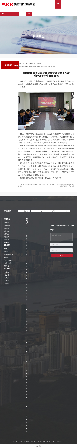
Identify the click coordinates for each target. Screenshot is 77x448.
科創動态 (6, 283)
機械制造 (6, 257)
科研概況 (6, 272)
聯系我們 (6, 237)
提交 (61, 255)
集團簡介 (6, 222)
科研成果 (6, 280)
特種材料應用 (8, 260)
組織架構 (6, 228)
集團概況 (7, 219)
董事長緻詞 (7, 225)
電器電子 (6, 251)
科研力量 (6, 275)
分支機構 (6, 242)
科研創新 (7, 268)
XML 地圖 (38, 446)
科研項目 (6, 278)
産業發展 (7, 245)
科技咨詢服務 (8, 263)
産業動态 (6, 266)
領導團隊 (6, 231)
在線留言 (6, 239)
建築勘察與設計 (8, 254)
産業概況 (6, 249)
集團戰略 (6, 234)
